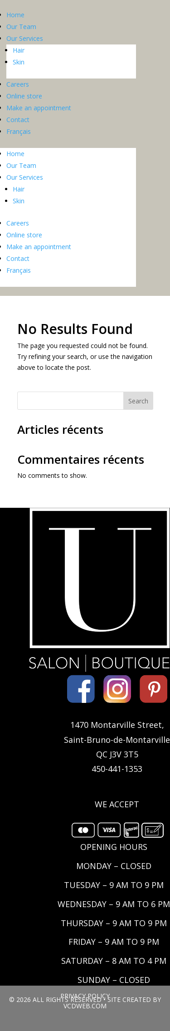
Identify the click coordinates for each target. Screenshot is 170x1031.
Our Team (21, 26)
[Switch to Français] (71, 131)
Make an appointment (38, 107)
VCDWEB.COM (85, 1006)
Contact (17, 119)
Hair (18, 50)
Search (138, 401)
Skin (18, 62)
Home (15, 14)
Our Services (24, 38)
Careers (17, 84)
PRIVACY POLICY (85, 996)
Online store (24, 96)
